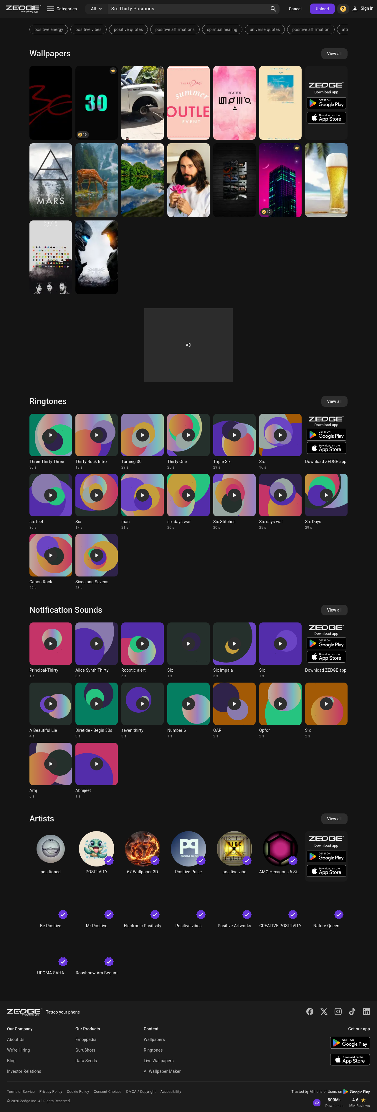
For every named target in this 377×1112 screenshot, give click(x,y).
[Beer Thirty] (326, 180)
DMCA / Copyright (141, 1092)
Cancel (295, 8)
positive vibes (88, 29)
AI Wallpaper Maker (162, 1071)
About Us (15, 1039)
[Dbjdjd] (142, 103)
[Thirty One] (188, 103)
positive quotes (128, 29)
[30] (96, 103)
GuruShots (85, 1050)
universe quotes (265, 29)
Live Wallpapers (159, 1060)
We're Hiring (18, 1050)
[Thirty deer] (96, 180)
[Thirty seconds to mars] (280, 103)
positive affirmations (175, 29)
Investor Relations (24, 1071)
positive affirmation (310, 29)
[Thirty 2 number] (142, 180)
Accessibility (171, 1092)
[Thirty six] (50, 103)
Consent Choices (107, 1092)
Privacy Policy (50, 1092)
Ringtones (153, 1050)
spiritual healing (222, 29)
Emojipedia (86, 1039)
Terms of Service (21, 1092)
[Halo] (96, 257)
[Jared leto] (188, 180)
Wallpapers (154, 1039)
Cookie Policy (78, 1092)
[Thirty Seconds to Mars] (234, 103)
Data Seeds (86, 1060)
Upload (322, 8)
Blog (11, 1060)
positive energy (48, 29)
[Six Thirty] (280, 180)
